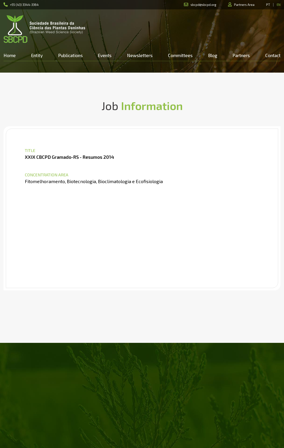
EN (278, 5)
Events (105, 55)
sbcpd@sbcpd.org (203, 5)
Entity (37, 55)
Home (10, 55)
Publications (70, 55)
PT (268, 5)
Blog (212, 55)
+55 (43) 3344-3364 (24, 5)
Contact (272, 55)
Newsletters (140, 55)
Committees (180, 55)
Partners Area (244, 5)
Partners (241, 55)
